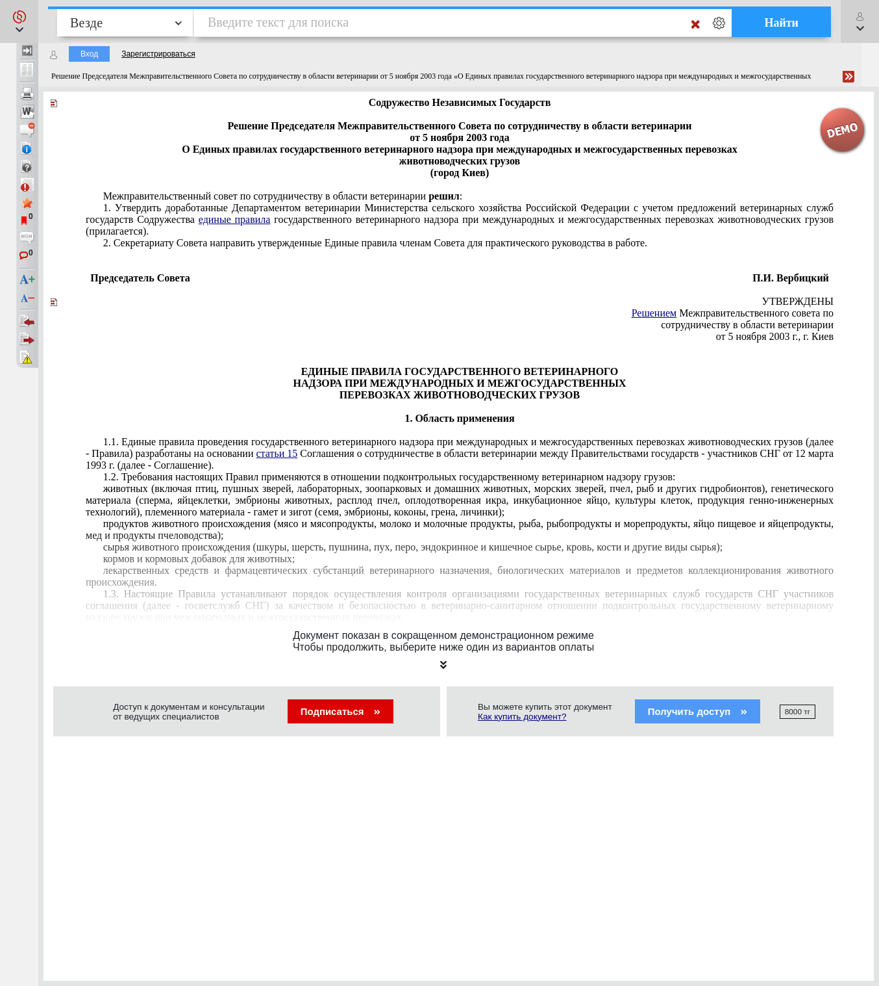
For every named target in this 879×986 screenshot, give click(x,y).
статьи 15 (276, 453)
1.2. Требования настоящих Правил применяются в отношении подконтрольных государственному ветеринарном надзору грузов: (389, 476)
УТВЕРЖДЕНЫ (798, 301)
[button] (19, 21)
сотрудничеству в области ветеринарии (747, 324)
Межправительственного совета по (733, 312)
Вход (89, 53)
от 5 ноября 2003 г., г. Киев (775, 336)
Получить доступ (697, 711)
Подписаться (340, 711)
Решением (654, 312)
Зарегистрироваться (158, 53)
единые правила (235, 219)
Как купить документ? (522, 716)
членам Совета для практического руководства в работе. (375, 242)
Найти (781, 22)
